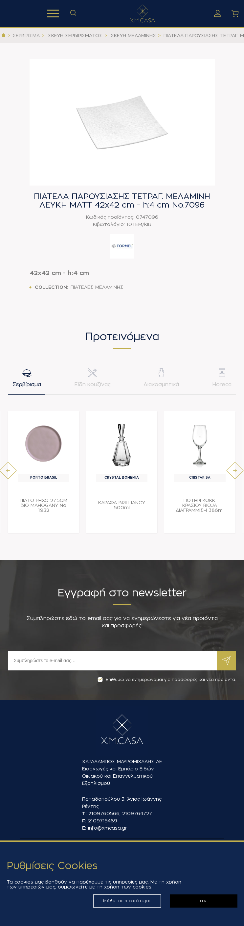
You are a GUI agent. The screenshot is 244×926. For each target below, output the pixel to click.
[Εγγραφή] (112, 660)
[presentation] (8, 471)
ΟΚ (203, 901)
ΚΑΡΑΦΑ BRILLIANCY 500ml (121, 506)
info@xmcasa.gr (107, 828)
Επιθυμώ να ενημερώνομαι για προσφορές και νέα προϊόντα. (167, 679)
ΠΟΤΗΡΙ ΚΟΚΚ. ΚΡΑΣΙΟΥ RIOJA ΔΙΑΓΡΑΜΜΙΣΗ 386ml (200, 506)
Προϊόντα (53, 13)
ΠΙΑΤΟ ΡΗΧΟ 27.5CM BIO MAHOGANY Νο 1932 (43, 506)
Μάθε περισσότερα (127, 901)
